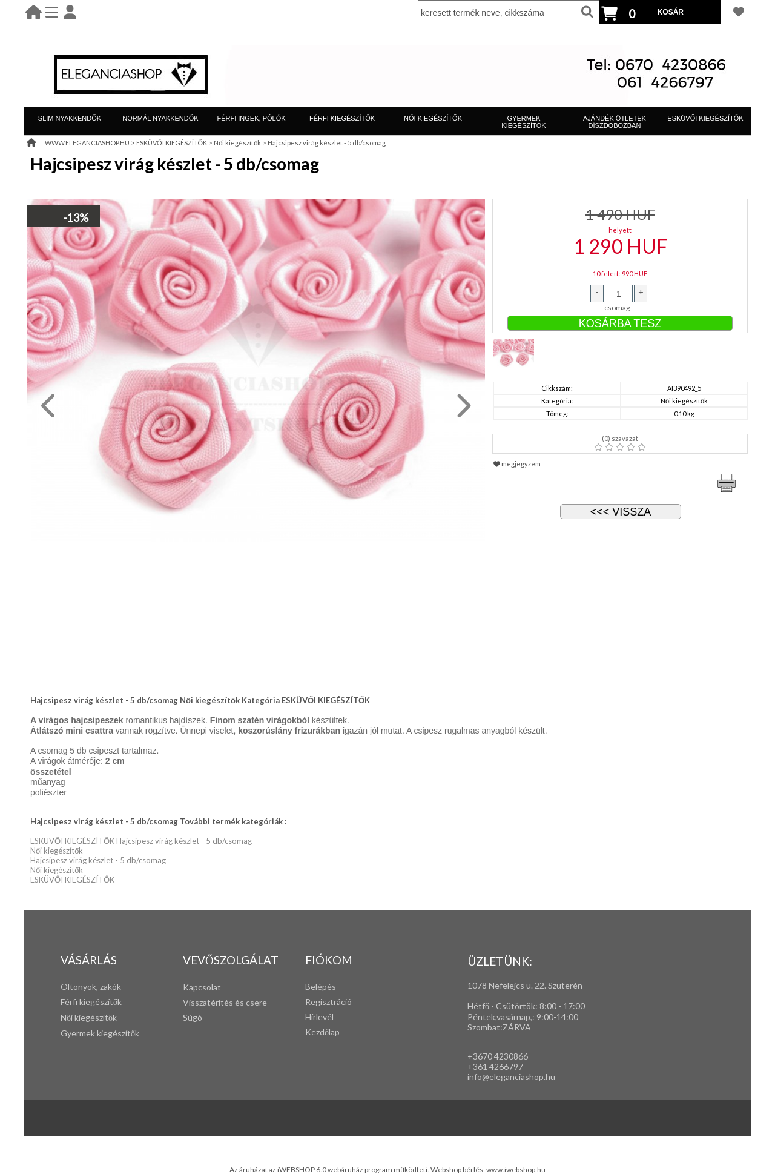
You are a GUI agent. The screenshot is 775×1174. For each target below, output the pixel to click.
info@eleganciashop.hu (511, 1077)
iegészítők (103, 1002)
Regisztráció (328, 1002)
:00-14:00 (559, 1017)
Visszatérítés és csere (225, 1002)
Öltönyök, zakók (91, 986)
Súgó (192, 1017)
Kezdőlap (322, 1032)
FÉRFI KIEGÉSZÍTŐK (342, 118)
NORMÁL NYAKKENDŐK (160, 118)
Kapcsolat (202, 987)
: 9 (536, 1017)
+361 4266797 (495, 1066)
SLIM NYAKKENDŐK (69, 118)
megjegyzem (517, 464)
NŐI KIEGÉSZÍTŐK (433, 118)
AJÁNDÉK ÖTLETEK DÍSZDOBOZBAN (614, 121)
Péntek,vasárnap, (499, 1017)
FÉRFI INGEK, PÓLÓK (251, 118)
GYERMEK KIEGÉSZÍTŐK (523, 121)
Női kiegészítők (237, 143)
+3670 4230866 (497, 1056)
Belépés (320, 986)
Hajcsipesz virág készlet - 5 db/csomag (327, 143)
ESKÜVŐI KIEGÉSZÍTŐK (705, 118)
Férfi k (72, 1002)
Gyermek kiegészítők (100, 1033)
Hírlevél (319, 1017)
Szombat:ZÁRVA (499, 1027)
